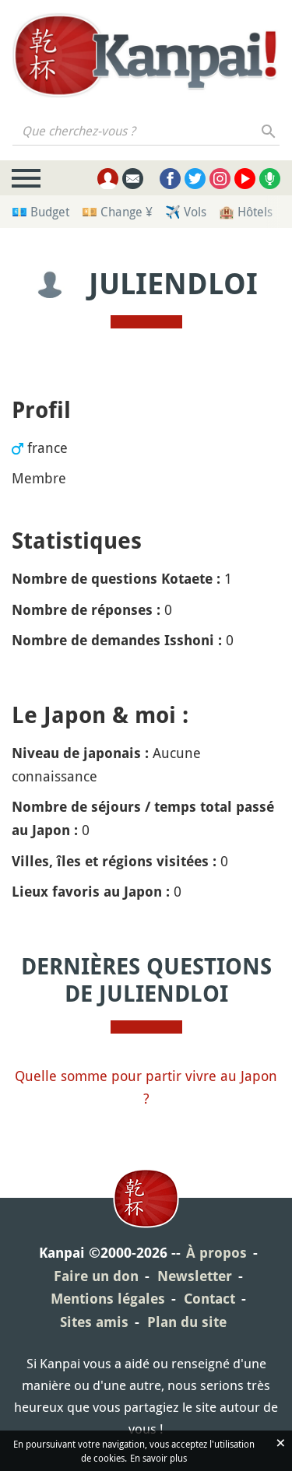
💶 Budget (40, 211)
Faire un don (96, 1276)
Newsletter (194, 1276)
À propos (216, 1253)
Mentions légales (108, 1298)
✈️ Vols (185, 211)
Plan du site (187, 1322)
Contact (209, 1298)
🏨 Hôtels (246, 211)
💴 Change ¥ (117, 211)
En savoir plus (158, 1458)
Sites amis (94, 1322)
